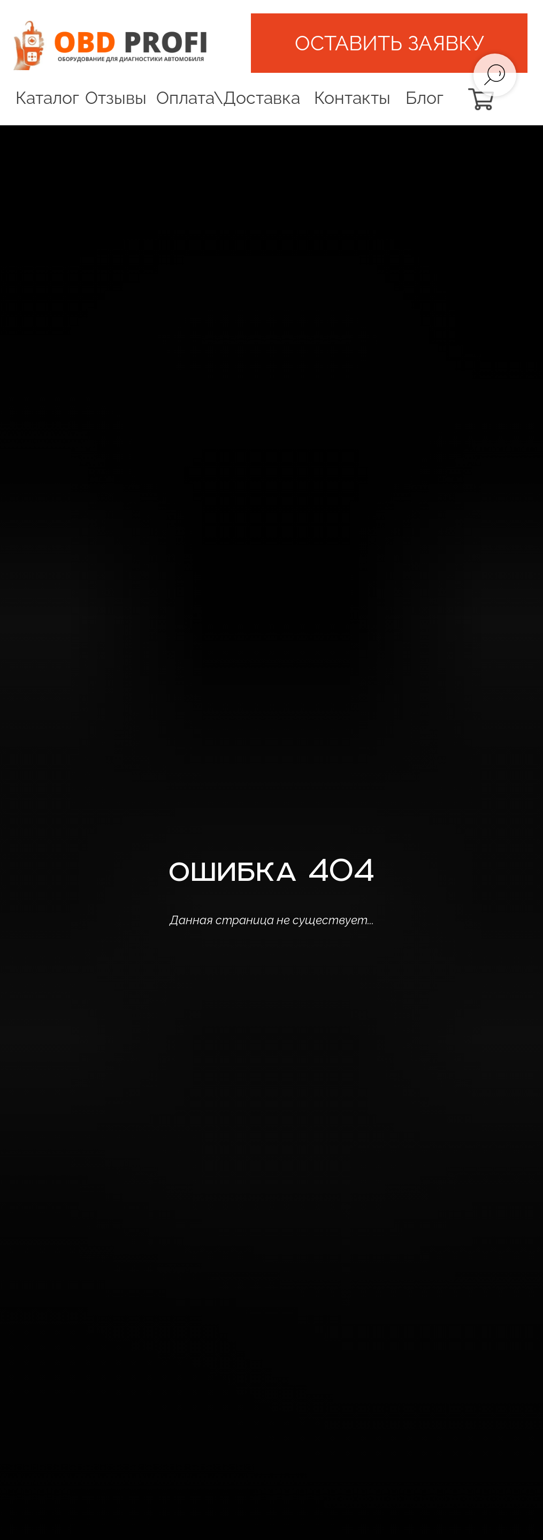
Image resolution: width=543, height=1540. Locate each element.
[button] (389, 43)
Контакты (352, 98)
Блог (424, 98)
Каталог (47, 98)
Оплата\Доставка (228, 98)
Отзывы (116, 98)
